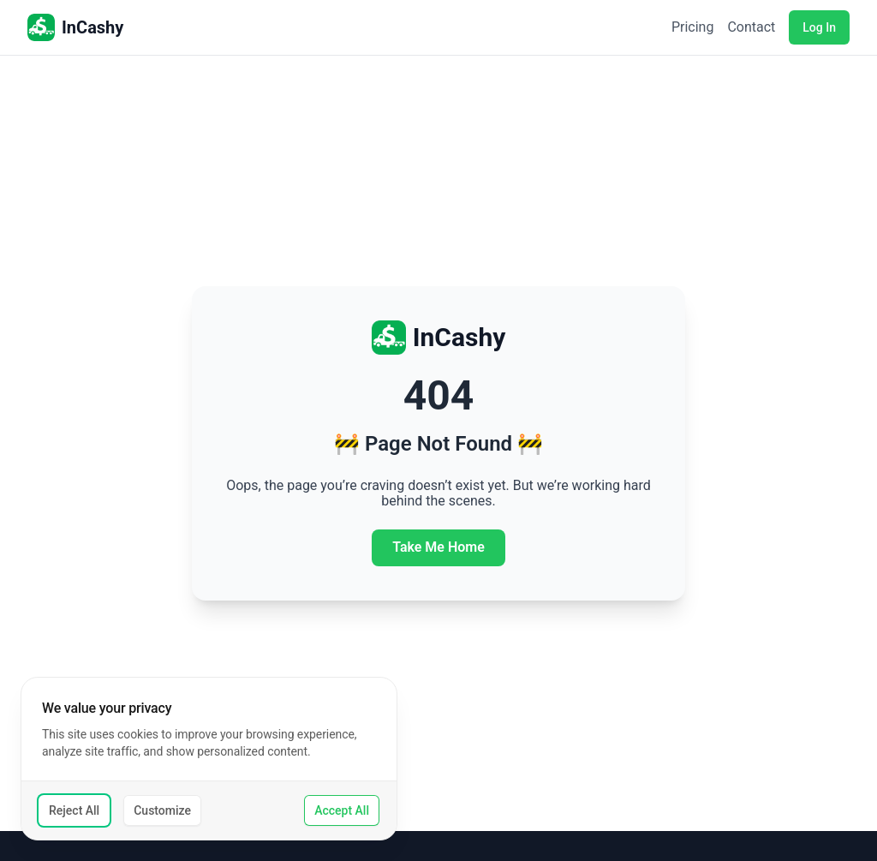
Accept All (341, 810)
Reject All (74, 810)
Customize (162, 810)
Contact (751, 27)
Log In (819, 27)
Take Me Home (438, 547)
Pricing (692, 27)
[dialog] (209, 758)
